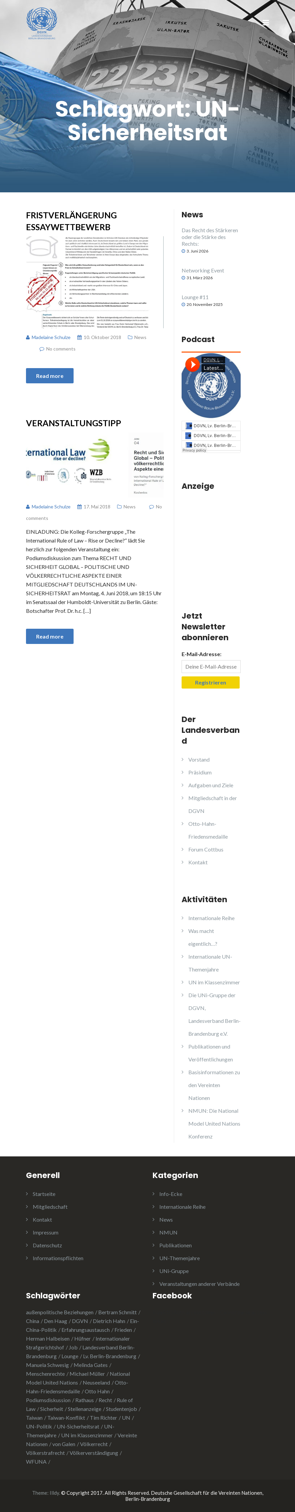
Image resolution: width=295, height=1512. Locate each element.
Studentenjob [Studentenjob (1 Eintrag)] (121, 1409)
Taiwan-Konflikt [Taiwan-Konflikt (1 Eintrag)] (66, 1417)
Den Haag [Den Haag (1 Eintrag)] (55, 1321)
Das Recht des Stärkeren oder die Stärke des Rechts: (210, 237)
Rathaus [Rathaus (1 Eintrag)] (84, 1400)
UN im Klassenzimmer (214, 982)
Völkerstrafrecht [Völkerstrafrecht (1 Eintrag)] (45, 1452)
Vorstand (199, 759)
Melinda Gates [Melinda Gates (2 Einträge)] (91, 1365)
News (140, 337)
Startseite (44, 1194)
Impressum (45, 1232)
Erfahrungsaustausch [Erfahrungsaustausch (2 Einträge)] (85, 1329)
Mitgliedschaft (50, 1206)
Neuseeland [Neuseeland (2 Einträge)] (96, 1382)
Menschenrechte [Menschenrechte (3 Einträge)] (45, 1373)
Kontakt (198, 862)
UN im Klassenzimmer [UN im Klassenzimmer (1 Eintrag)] (87, 1435)
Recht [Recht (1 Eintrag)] (105, 1400)
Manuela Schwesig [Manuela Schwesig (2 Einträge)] (47, 1365)
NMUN (168, 1232)
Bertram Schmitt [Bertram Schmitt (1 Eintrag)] (117, 1312)
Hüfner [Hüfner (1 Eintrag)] (82, 1338)
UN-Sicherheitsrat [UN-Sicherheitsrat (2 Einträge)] (78, 1426)
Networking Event (203, 270)
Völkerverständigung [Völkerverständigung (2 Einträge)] (94, 1452)
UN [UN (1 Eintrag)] (126, 1417)
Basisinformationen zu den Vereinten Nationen (214, 1085)
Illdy (54, 1493)
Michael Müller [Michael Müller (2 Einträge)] (87, 1373)
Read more (49, 376)
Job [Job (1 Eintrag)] (73, 1347)
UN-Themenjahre (179, 1258)
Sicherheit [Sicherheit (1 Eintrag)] (51, 1409)
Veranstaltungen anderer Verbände (199, 1283)
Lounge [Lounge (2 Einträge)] (69, 1356)
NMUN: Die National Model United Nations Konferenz (214, 1123)
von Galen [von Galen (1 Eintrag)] (63, 1444)
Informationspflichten (58, 1258)
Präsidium (200, 772)
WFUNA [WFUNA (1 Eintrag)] (36, 1461)
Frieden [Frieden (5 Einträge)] (123, 1329)
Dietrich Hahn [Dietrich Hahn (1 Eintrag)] (109, 1321)
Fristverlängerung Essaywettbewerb (71, 221)
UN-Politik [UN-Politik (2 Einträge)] (39, 1426)
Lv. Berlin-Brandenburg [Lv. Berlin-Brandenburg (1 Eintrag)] (109, 1356)
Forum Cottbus (205, 849)
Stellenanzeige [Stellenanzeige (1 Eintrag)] (84, 1409)
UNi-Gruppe (174, 1271)
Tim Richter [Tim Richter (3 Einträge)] (103, 1417)
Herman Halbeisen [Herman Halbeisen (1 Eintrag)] (48, 1338)
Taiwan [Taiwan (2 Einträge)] (34, 1417)
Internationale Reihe (211, 918)
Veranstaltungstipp (73, 423)
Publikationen (175, 1245)
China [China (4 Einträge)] (32, 1321)
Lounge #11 (195, 297)
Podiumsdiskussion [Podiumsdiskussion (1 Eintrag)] (48, 1400)
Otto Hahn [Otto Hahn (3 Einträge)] (97, 1391)
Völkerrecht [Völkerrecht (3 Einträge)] (94, 1444)
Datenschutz (47, 1245)
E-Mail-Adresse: (201, 654)
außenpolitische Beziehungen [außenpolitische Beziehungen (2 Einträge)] (59, 1312)
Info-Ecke (170, 1194)
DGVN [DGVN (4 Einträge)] (80, 1321)
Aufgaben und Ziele (210, 785)
